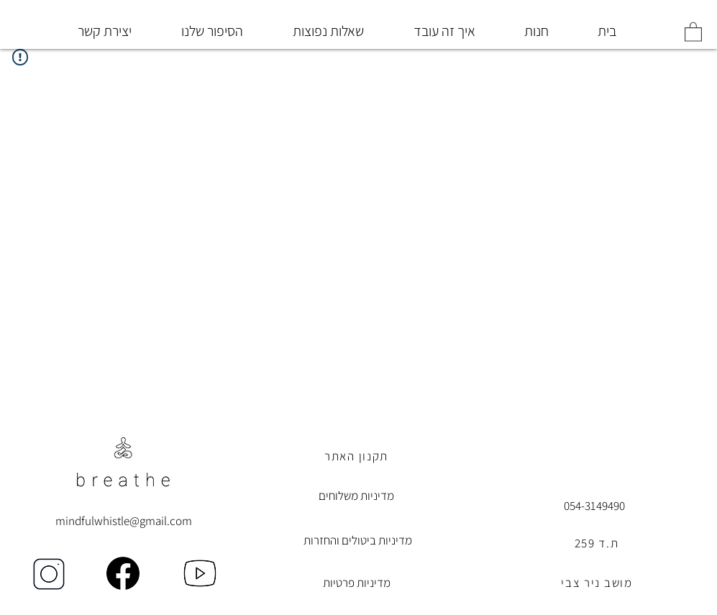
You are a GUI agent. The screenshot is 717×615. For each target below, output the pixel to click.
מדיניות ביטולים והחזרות (357, 540)
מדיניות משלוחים (356, 496)
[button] (693, 31)
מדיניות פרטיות (357, 583)
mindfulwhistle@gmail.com (123, 521)
